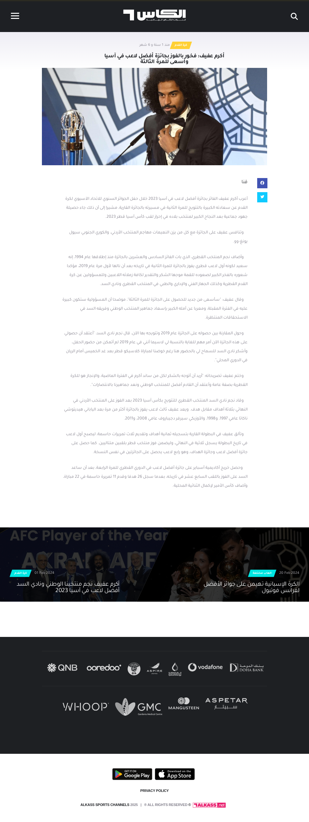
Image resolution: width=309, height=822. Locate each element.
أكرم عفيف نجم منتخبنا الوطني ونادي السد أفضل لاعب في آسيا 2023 (68, 588)
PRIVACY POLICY (154, 791)
